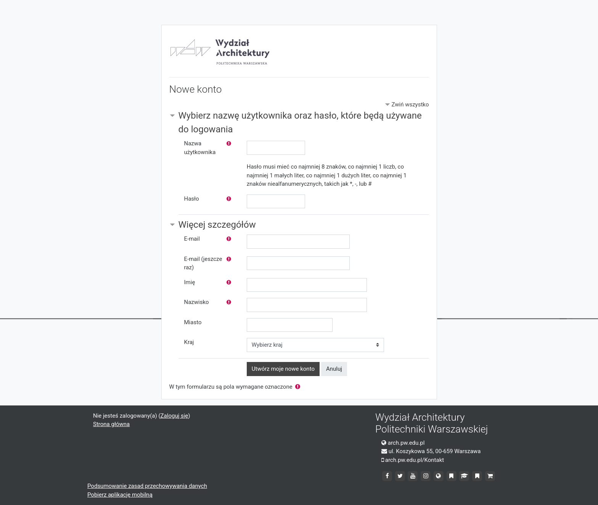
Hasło (191, 198)
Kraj (189, 342)
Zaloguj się (174, 415)
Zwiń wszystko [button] (410, 104)
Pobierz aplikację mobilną (120, 494)
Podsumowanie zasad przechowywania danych (147, 485)
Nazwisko (196, 302)
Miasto (193, 322)
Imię (189, 282)
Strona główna (111, 424)
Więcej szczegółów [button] (217, 224)
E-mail (192, 238)
